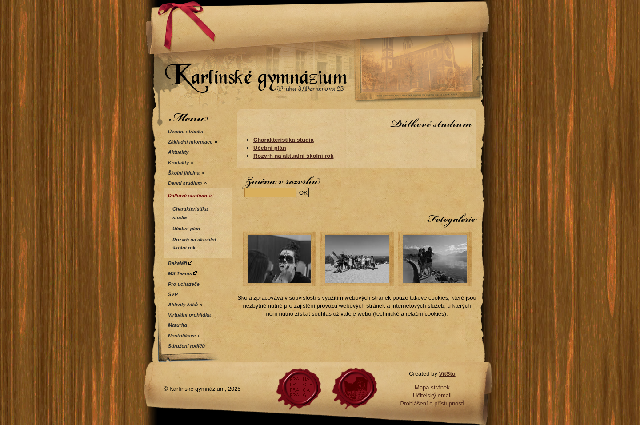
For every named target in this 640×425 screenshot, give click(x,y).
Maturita (177, 325)
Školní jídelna (184, 173)
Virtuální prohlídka (189, 314)
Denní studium (185, 183)
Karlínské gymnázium (320, 54)
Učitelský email (432, 395)
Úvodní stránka (185, 131)
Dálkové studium (187, 195)
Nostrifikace (182, 335)
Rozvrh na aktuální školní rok (293, 155)
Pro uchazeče (184, 284)
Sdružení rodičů (186, 346)
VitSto (447, 373)
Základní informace (190, 141)
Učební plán (269, 147)
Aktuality (178, 152)
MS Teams (182, 273)
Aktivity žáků (183, 304)
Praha (298, 389)
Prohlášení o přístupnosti (432, 403)
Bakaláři (180, 263)
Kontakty (178, 162)
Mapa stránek (432, 387)
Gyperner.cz (354, 389)
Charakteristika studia (283, 139)
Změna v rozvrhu (281, 181)
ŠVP (173, 294)
